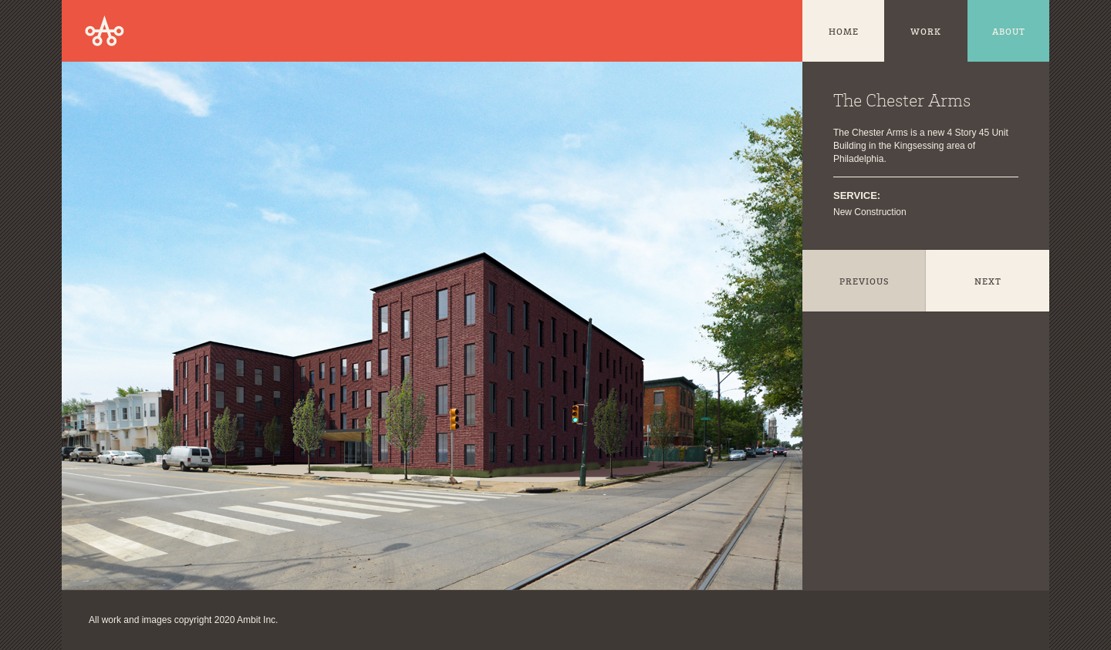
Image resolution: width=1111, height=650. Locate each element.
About (1008, 32)
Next (987, 282)
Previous (864, 282)
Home (844, 32)
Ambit (104, 30)
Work (925, 32)
